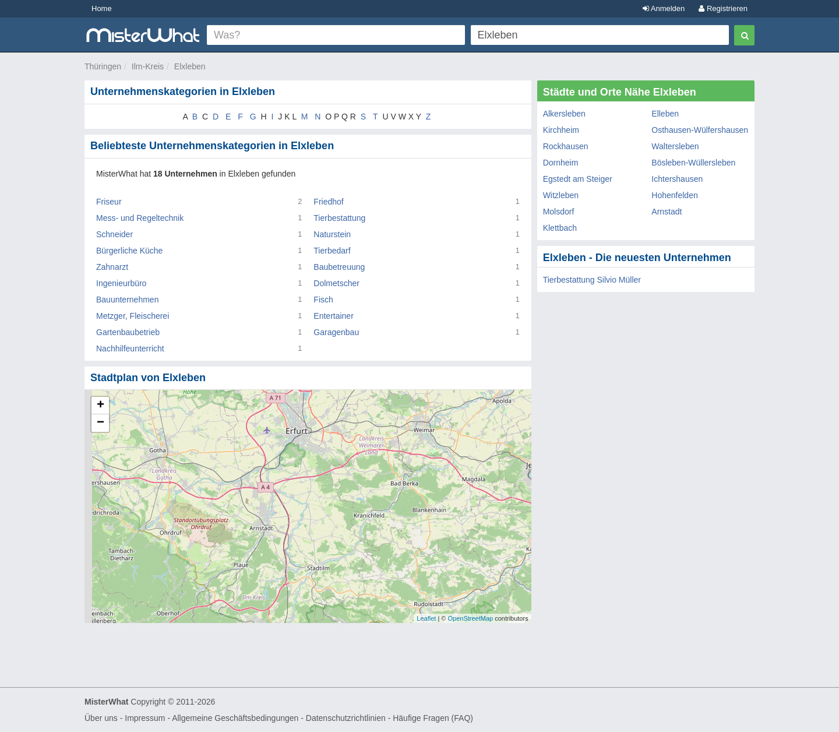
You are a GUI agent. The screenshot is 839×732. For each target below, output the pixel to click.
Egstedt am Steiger (577, 179)
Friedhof (328, 201)
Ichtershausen (677, 179)
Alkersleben (564, 113)
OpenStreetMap (470, 618)
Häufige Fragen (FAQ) (433, 718)
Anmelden (664, 8)
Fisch (323, 299)
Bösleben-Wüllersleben (693, 162)
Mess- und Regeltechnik (140, 218)
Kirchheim (561, 130)
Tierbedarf (331, 250)
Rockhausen (565, 146)
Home (101, 8)
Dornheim (561, 162)
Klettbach (560, 228)
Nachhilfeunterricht (130, 348)
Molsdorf (558, 211)
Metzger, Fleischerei (132, 316)
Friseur (109, 201)
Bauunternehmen (127, 299)
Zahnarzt (112, 267)
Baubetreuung (339, 267)
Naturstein (332, 234)
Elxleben (190, 66)
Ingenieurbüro (121, 283)
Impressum (145, 718)
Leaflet (426, 618)
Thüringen (102, 66)
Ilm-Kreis (148, 66)
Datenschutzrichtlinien (346, 718)
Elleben (665, 113)
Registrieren (723, 8)
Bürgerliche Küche (129, 250)
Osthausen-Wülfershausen (699, 130)
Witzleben (561, 195)
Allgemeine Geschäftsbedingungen (235, 718)
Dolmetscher (336, 283)
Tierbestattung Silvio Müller (592, 279)
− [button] (100, 423)
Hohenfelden (674, 195)
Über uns (101, 718)
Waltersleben (675, 146)
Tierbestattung (339, 218)
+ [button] (100, 405)
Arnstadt (666, 211)
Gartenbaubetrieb (128, 332)
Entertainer (333, 316)
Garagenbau (336, 332)
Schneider (114, 234)
